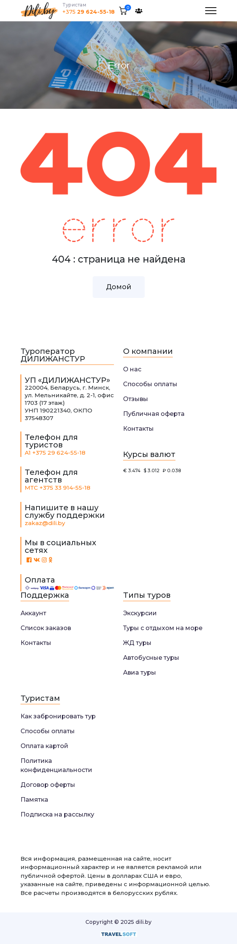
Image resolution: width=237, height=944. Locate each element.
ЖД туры (137, 642)
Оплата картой (44, 746)
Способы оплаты (150, 384)
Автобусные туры (151, 657)
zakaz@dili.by (45, 523)
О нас (132, 369)
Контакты (138, 428)
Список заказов (46, 628)
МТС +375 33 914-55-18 (57, 487)
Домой (118, 287)
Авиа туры (139, 672)
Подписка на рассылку (57, 814)
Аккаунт (33, 613)
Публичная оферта (154, 413)
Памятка (34, 799)
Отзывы (135, 399)
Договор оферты (48, 784)
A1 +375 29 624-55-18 (55, 452)
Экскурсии (140, 613)
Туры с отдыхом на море (162, 628)
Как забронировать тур (58, 716)
